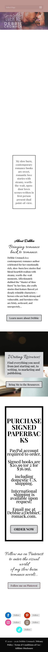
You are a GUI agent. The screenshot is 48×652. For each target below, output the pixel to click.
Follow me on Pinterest (24, 585)
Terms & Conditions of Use (27, 644)
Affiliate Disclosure (24, 648)
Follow (16, 615)
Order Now (24, 529)
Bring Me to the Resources (24, 384)
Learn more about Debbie (24, 318)
